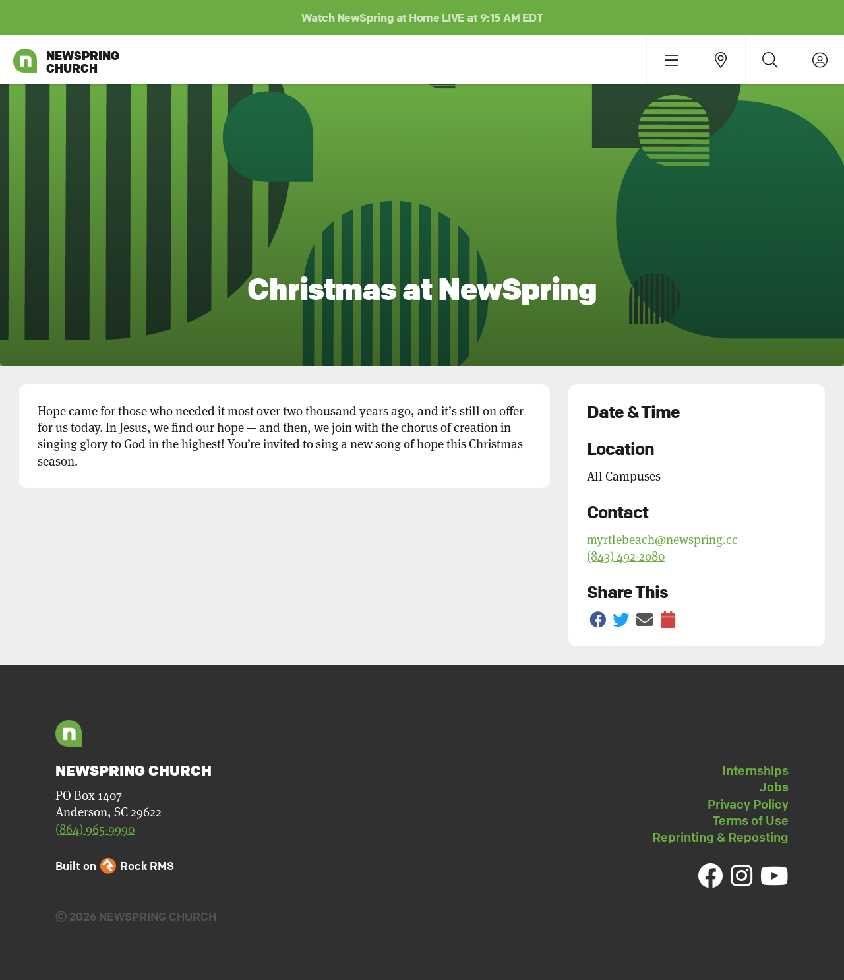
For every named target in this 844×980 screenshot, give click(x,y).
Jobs (774, 787)
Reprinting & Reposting (720, 837)
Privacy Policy (748, 804)
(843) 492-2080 (626, 556)
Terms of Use (751, 820)
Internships (755, 770)
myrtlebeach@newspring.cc (662, 540)
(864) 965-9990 (95, 829)
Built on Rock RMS (114, 866)
